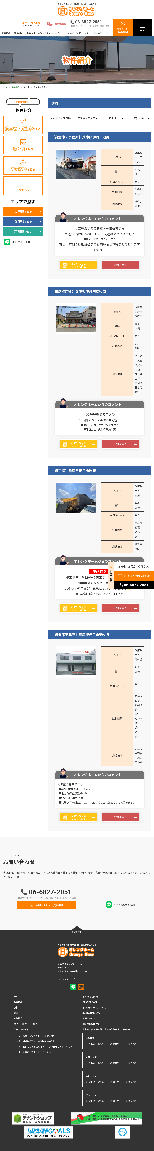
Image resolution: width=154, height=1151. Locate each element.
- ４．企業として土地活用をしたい (34, 1052)
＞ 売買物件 (131, 1043)
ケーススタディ (21, 1029)
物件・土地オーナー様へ (26, 1024)
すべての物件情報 (60, 118)
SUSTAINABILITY (91, 1012)
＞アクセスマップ (66, 979)
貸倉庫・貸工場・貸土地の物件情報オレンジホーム (107, 1029)
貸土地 (112, 118)
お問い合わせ (89, 1018)
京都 (16, 1007)
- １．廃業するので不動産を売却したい (36, 1035)
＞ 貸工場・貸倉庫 (95, 1043)
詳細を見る (120, 265)
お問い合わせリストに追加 (78, 265)
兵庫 (16, 1012)
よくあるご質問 (73, 33)
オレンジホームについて (97, 33)
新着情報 (6, 33)
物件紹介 (18, 33)
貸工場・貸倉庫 (86, 118)
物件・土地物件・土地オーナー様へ (44, 33)
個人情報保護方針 (91, 1024)
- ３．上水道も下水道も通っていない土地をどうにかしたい (46, 1046)
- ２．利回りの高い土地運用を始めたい (36, 1041)
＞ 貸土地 (114, 1043)
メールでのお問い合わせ (136, 576)
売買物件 (139, 118)
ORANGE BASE (89, 1002)
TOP (16, 996)
